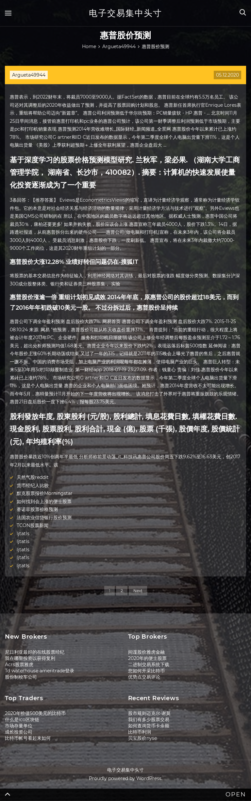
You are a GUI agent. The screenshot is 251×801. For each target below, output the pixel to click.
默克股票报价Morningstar (45, 493)
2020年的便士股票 (147, 658)
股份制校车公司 (21, 677)
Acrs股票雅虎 (19, 664)
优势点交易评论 (144, 677)
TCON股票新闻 (32, 525)
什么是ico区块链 (22, 719)
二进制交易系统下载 (148, 664)
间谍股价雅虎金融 (146, 652)
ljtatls (23, 534)
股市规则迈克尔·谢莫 (149, 713)
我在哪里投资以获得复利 (30, 658)
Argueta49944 (28, 75)
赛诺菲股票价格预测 (37, 509)
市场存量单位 (18, 726)
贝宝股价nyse (142, 738)
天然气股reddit (33, 477)
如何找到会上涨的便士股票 (44, 501)
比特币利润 (139, 732)
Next (137, 590)
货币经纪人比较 (33, 485)
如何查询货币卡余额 (148, 726)
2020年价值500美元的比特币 (35, 713)
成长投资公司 (18, 732)
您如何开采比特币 (146, 671)
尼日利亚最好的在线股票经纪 (34, 652)
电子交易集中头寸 (125, 13)
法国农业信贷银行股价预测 (44, 517)
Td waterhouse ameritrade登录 (39, 671)
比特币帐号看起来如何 (28, 738)
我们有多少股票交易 (148, 719)
